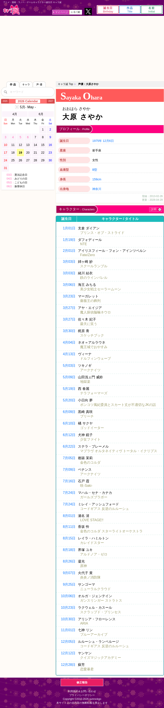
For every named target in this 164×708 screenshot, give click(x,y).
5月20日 (69, 400)
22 (43, 152)
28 (35, 160)
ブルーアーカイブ (93, 634)
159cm (96, 179)
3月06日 (69, 284)
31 (5, 168)
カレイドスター (92, 543)
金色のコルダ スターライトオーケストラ (111, 531)
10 (5, 145)
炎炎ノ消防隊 (90, 577)
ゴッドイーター (92, 428)
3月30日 (69, 331)
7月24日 (69, 492)
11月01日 (68, 630)
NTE (83, 244)
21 (35, 152)
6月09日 (69, 412)
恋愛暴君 (87, 669)
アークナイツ (90, 370)
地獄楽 (85, 381)
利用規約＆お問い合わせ (82, 691)
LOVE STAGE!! (91, 520)
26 (20, 160)
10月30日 (68, 619)
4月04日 (69, 342)
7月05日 (69, 458)
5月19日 (69, 388)
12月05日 (68, 641)
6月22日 (69, 446)
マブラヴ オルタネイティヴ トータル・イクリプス (118, 451)
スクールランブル (93, 266)
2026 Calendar (28, 101)
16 (50, 145)
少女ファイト (90, 439)
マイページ (61, 12)
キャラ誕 (11, 10)
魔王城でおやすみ (93, 347)
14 (35, 145)
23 (50, 152)
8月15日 (69, 538)
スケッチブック (92, 335)
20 (28, 152)
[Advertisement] (82, 48)
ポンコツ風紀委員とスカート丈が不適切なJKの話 (118, 405)
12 (20, 145)
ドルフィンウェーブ (95, 358)
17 (5, 152)
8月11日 (69, 526)
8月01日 (69, 516)
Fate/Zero (87, 255)
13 (28, 145)
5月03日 (69, 365)
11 (13, 145)
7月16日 (69, 481)
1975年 (97, 140)
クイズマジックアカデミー (100, 657)
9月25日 (69, 584)
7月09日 (69, 469)
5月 (28, 107)
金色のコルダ (90, 462)
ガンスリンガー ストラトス (101, 600)
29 (43, 160)
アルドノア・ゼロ (93, 554)
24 (5, 160)
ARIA (84, 623)
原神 (83, 566)
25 (13, 160)
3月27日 (69, 308)
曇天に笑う (88, 324)
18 (13, 152)
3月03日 (69, 261)
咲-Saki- (86, 485)
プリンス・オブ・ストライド (102, 233)
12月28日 (68, 664)
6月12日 (69, 435)
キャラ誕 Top (65, 84)
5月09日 (69, 377)
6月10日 (69, 423)
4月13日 (69, 354)
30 (50, 160)
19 (20, 152)
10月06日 (68, 596)
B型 (94, 169)
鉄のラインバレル (93, 277)
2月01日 (69, 250)
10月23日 (68, 607)
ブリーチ (87, 416)
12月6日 (108, 140)
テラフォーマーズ (93, 393)
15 (43, 145)
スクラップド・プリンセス (100, 612)
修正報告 (82, 682)
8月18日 (69, 550)
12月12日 (68, 653)
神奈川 (96, 189)
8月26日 (69, 561)
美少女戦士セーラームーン (100, 289)
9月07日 (69, 573)
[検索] (5, 92)
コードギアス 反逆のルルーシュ (104, 509)
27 (28, 160)
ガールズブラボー (93, 497)
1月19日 (69, 240)
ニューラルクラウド (95, 589)
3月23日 (69, 296)
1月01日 (69, 228)
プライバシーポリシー (82, 695)
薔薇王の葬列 (90, 301)
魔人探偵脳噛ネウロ (95, 312)
